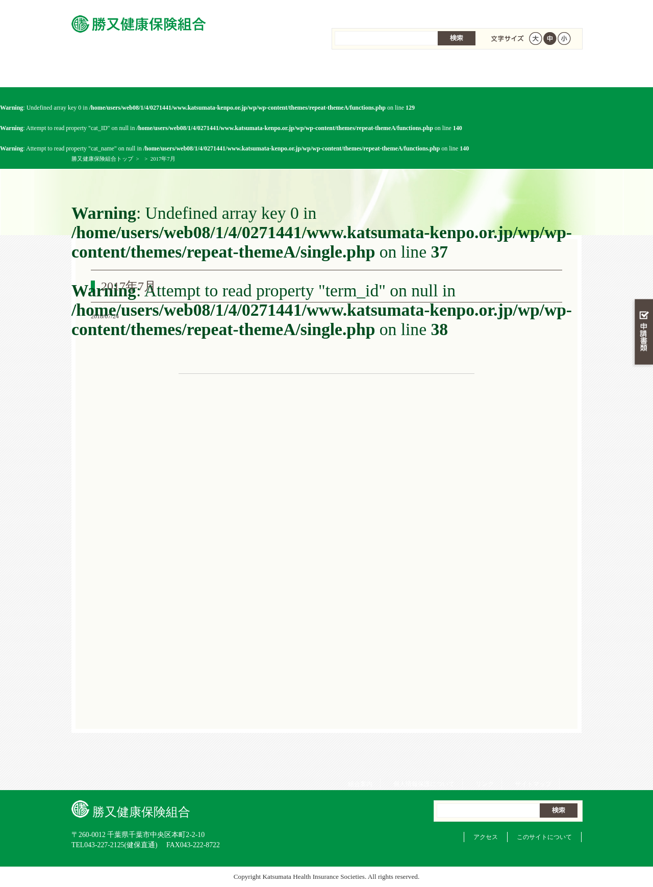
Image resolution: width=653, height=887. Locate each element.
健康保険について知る (199, 71)
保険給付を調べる (284, 71)
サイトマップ (529, 10)
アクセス (485, 837)
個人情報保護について (420, 10)
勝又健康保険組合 (114, 71)
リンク (481, 10)
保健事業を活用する (369, 71)
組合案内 (356, 10)
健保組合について (538, 71)
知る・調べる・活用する (642, 238)
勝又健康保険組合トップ (102, 159)
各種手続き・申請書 (454, 71)
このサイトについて (544, 837)
